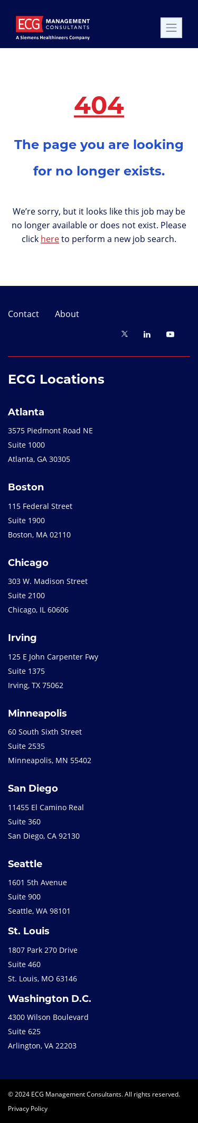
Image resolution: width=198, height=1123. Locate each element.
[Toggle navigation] (171, 27)
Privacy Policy (28, 1108)
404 (99, 107)
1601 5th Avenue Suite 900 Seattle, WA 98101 (39, 896)
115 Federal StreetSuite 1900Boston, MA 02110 (40, 520)
